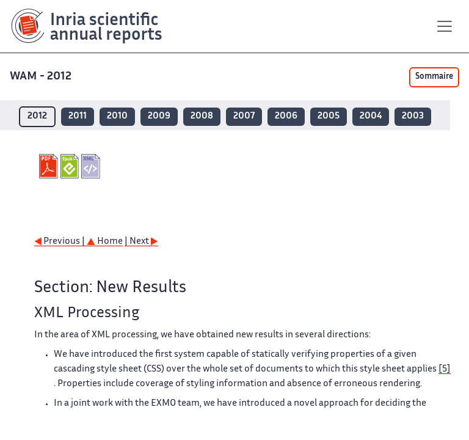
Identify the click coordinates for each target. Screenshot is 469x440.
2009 (159, 116)
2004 (371, 116)
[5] (444, 369)
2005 (329, 116)
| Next (141, 242)
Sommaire (434, 77)
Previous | (60, 242)
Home (105, 242)
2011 (77, 116)
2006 (286, 116)
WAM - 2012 (42, 77)
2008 (202, 116)
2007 (244, 116)
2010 (117, 116)
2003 (413, 116)
